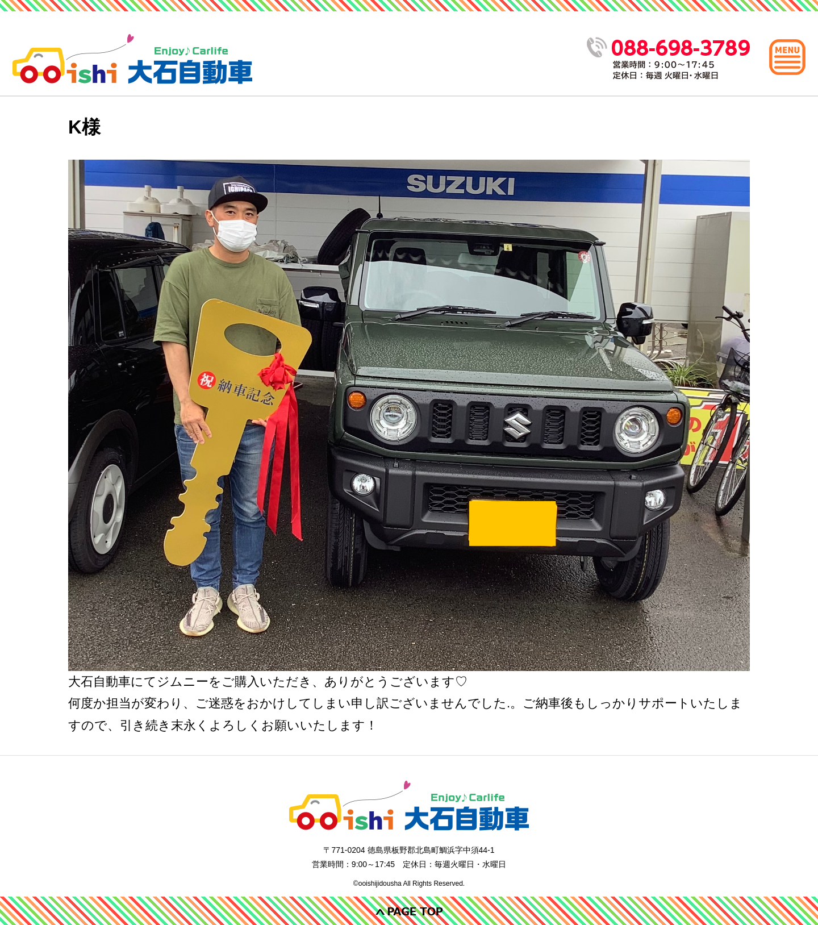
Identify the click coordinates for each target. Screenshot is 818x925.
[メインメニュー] (787, 57)
